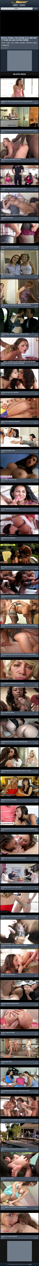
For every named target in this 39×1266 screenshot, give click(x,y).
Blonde (22, 42)
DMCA (30, 1264)
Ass (12, 42)
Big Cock (29, 42)
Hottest (22, 5)
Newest (16, 5)
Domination (5, 45)
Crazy (34, 42)
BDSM (17, 42)
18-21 (3, 42)
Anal (8, 42)
